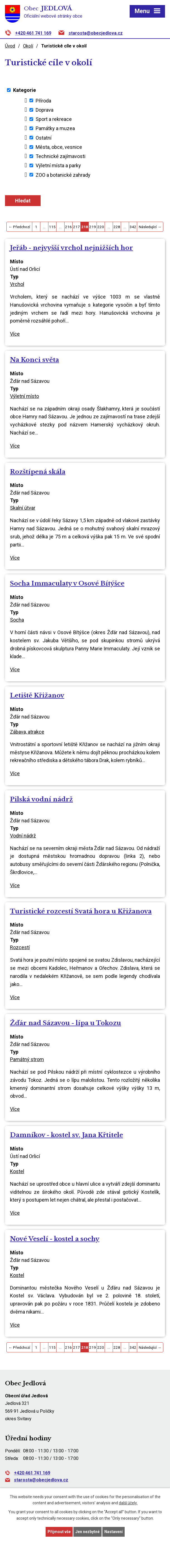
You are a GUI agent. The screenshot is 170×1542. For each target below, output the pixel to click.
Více (15, 334)
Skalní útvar (22, 508)
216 (68, 227)
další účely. (128, 1503)
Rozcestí (20, 947)
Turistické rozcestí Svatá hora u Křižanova (81, 911)
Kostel (17, 1171)
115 (52, 227)
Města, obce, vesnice (59, 147)
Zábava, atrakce (27, 732)
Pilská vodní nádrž (41, 799)
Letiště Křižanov (37, 695)
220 (100, 227)
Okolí (28, 46)
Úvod (10, 46)
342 (133, 227)
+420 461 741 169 (33, 33)
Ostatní (43, 137)
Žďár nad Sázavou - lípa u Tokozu (65, 1023)
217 (76, 227)
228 (117, 227)
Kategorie (24, 90)
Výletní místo (24, 396)
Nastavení (113, 1531)
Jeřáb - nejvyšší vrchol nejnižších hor (71, 248)
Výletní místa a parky (58, 165)
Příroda (43, 100)
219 (92, 227)
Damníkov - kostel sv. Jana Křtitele (66, 1135)
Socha (17, 620)
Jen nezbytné (87, 1531)
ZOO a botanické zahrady (63, 175)
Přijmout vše (59, 1531)
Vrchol (17, 284)
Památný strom (27, 1059)
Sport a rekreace (54, 119)
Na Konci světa (34, 360)
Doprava (44, 110)
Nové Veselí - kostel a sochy (54, 1239)
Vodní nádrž (23, 836)
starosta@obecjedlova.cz (95, 33)
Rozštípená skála (37, 472)
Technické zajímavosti (60, 156)
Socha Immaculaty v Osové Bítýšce (67, 583)
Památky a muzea (55, 128)
